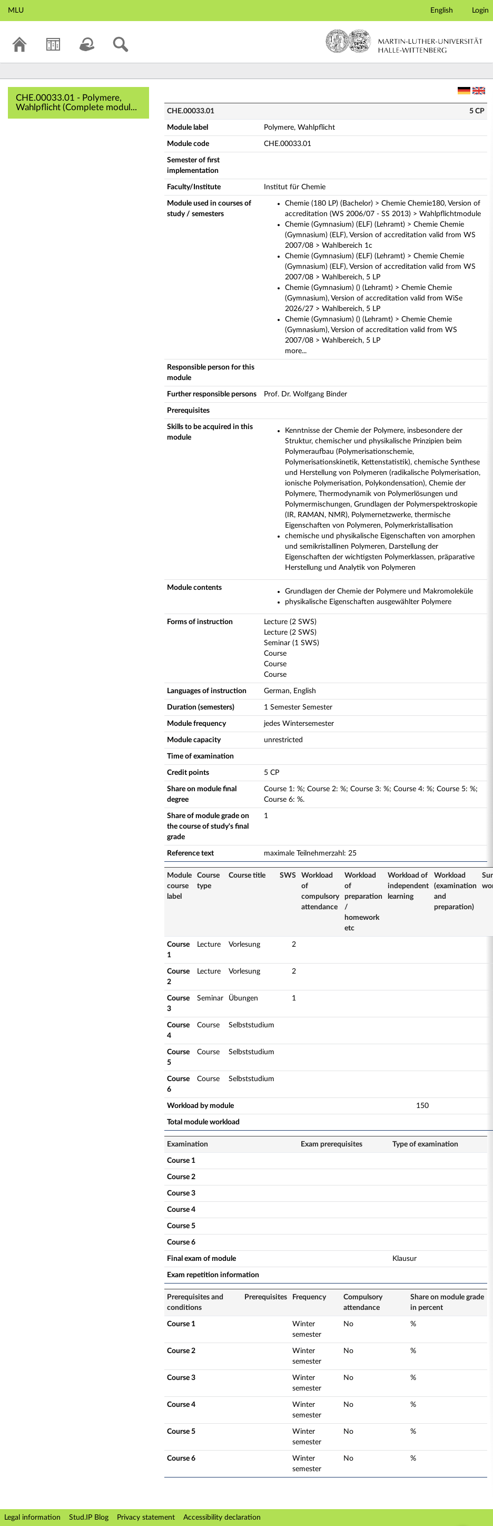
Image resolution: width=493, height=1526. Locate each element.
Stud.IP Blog (89, 1517)
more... (296, 351)
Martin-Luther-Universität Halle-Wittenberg (404, 41)
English (441, 10)
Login (480, 10)
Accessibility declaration (222, 1517)
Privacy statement (146, 1517)
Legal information (32, 1517)
